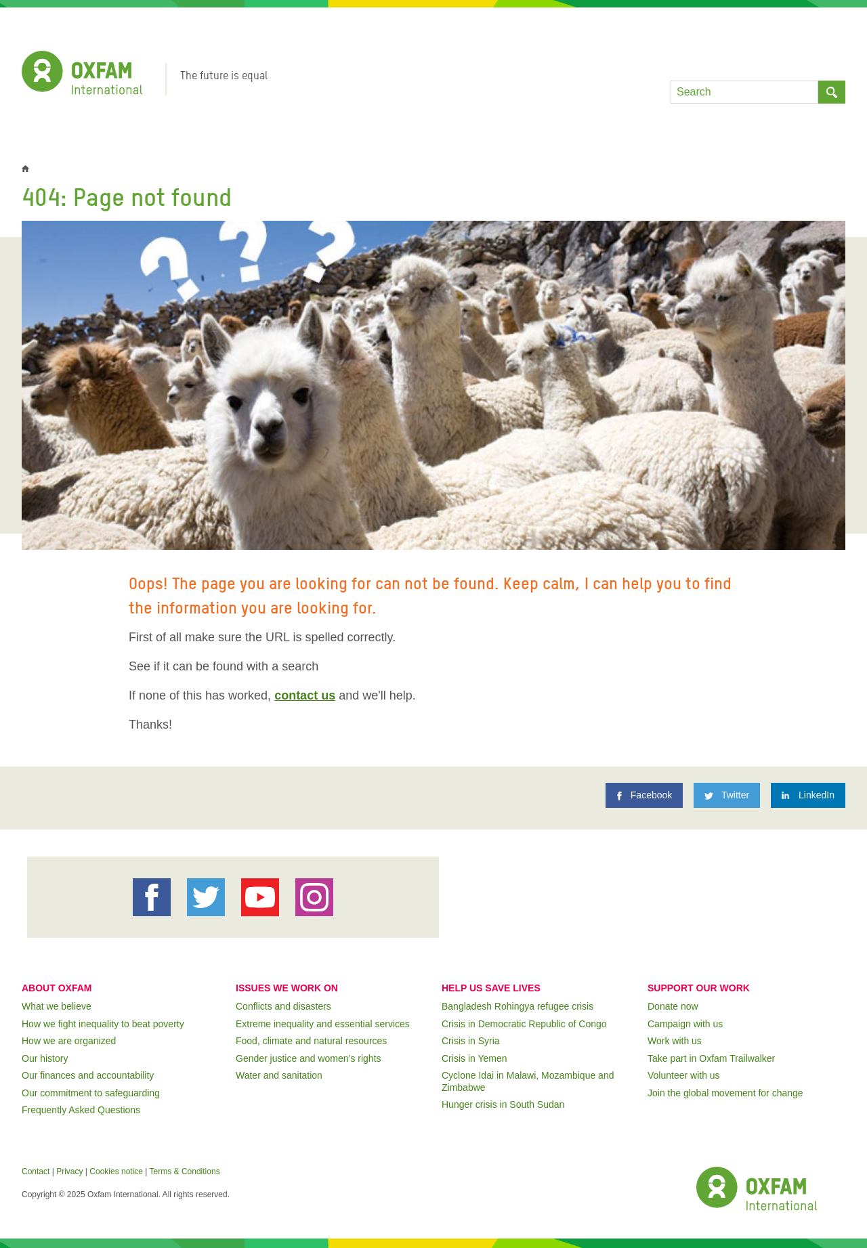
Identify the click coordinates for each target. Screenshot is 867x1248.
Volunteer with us (684, 1075)
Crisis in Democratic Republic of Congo (524, 1023)
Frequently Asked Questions (81, 1109)
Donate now (673, 1006)
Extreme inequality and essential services (323, 1023)
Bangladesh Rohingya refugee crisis (517, 1006)
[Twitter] (727, 795)
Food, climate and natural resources (311, 1040)
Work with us (675, 1040)
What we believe (56, 1006)
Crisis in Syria (471, 1040)
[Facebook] (644, 795)
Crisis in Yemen (474, 1058)
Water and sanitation (279, 1075)
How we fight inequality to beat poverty (103, 1023)
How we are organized (69, 1040)
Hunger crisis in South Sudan (503, 1104)
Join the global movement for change (725, 1093)
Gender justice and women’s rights (308, 1058)
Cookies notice (116, 1171)
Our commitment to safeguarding (91, 1093)
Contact (35, 1171)
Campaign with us (685, 1023)
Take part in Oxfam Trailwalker (711, 1058)
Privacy (69, 1171)
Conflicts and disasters (283, 1006)
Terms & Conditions (185, 1171)
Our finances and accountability (88, 1075)
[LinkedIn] (808, 795)
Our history (45, 1058)
